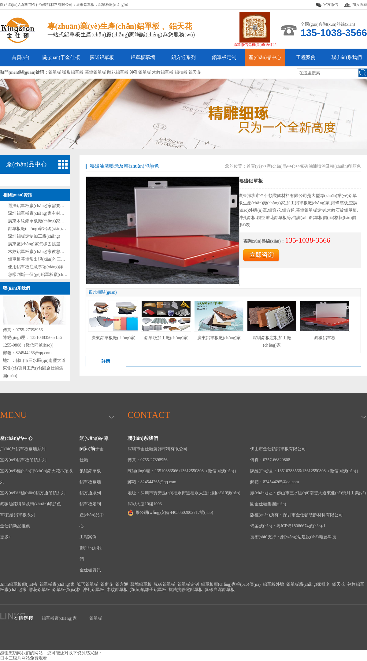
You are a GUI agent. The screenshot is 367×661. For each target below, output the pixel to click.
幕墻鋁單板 (141, 584)
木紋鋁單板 (117, 589)
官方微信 (327, 4)
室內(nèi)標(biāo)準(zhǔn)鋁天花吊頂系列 (36, 476)
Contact (149, 415)
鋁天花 (338, 584)
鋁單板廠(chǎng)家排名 (308, 584)
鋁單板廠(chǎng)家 (113, 4)
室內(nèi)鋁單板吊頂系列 (23, 460)
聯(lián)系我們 (347, 57)
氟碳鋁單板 (102, 57)
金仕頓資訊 (90, 570)
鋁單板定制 (224, 57)
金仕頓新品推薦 (15, 526)
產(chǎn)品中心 (265, 57)
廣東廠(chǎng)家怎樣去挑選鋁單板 (40, 244)
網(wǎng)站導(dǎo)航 (94, 440)
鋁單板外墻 (273, 584)
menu (13, 415)
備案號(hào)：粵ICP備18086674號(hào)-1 (288, 526)
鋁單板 (95, 618)
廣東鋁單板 (85, 4)
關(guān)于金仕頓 (61, 57)
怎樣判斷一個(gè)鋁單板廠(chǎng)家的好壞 (48, 274)
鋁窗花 (106, 584)
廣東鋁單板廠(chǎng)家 (113, 338)
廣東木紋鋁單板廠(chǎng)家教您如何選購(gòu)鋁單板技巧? (63, 221)
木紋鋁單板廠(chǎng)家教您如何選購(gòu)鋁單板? (54, 251)
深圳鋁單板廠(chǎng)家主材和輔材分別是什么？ (53, 213)
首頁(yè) (20, 57)
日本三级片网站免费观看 (23, 658)
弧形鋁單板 (87, 584)
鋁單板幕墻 (143, 57)
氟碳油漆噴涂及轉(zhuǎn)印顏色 (124, 166)
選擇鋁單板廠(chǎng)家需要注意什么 (42, 205)
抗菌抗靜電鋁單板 (186, 589)
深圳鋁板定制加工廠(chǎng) (34, 236)
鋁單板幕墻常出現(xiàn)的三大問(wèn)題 (46, 259)
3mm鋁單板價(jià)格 (18, 584)
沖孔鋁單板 (93, 589)
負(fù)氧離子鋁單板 (148, 589)
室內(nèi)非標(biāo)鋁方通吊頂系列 (32, 493)
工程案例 (306, 57)
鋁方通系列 (183, 57)
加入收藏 (355, 4)
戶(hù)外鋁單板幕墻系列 (23, 449)
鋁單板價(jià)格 (66, 589)
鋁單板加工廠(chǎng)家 (166, 338)
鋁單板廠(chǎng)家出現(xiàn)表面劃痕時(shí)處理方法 (58, 228)
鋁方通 (121, 584)
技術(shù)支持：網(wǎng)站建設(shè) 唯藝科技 (293, 537)
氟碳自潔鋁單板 (220, 589)
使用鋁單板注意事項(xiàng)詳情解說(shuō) (47, 267)
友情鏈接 (23, 618)
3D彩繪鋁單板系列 (17, 515)
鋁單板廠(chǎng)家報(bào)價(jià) (231, 584)
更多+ (5, 537)
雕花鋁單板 (39, 589)
